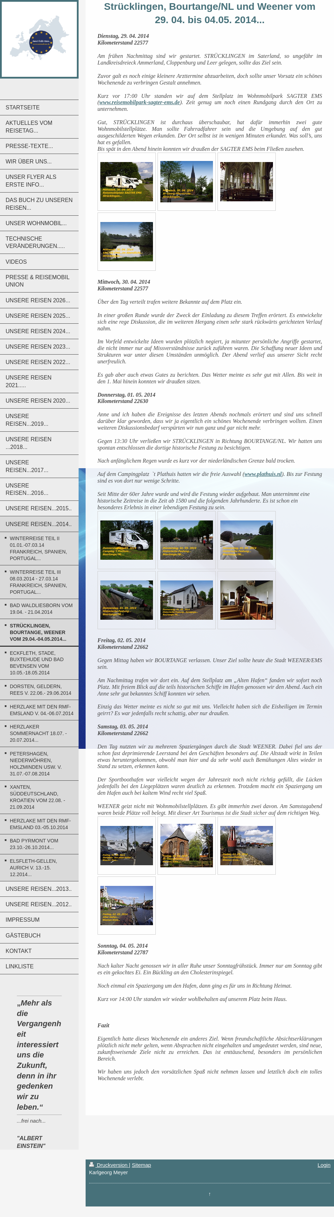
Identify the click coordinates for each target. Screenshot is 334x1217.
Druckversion (109, 1165)
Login (324, 1165)
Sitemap (141, 1165)
